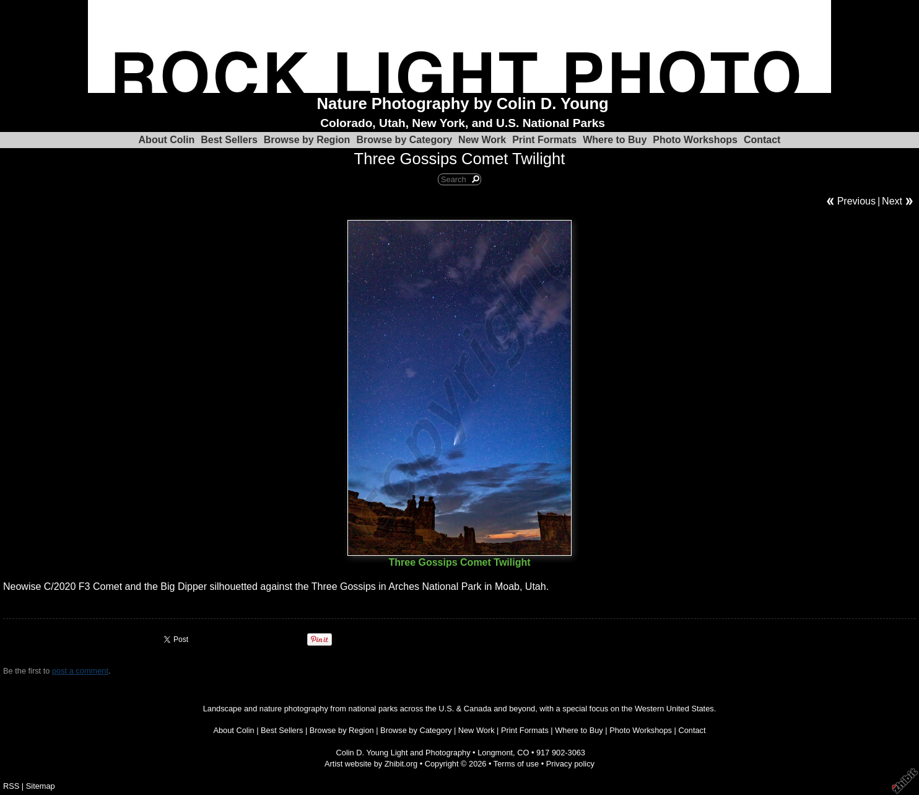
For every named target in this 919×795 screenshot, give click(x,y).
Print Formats (544, 139)
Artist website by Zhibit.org (370, 763)
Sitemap (40, 786)
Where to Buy (615, 139)
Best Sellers (229, 139)
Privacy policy (570, 763)
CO (523, 752)
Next (892, 201)
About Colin (167, 139)
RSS (11, 786)
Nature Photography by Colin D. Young (463, 103)
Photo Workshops (695, 139)
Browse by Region (307, 139)
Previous (856, 201)
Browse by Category (404, 139)
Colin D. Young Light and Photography (403, 752)
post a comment (80, 670)
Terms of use (516, 763)
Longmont (495, 752)
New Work (482, 139)
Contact (762, 139)
